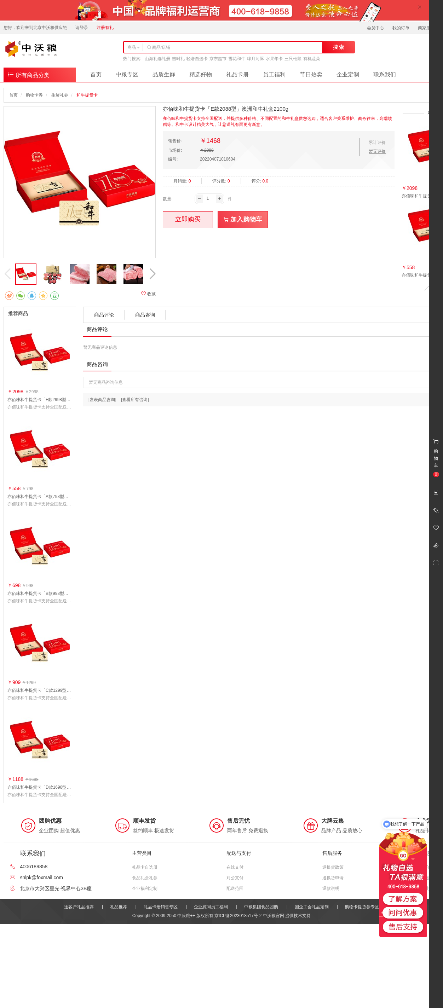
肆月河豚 (255, 58)
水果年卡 (274, 58)
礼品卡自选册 (144, 867)
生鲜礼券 (59, 95)
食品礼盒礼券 (144, 877)
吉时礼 (178, 58)
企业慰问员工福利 (211, 906)
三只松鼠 (292, 58)
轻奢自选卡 (197, 58)
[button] (152, 274)
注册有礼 (105, 27)
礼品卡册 (237, 74)
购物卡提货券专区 (362, 906)
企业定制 (347, 74)
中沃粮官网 (273, 915)
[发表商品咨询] (102, 399)
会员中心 (375, 27)
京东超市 (217, 58)
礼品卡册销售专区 (161, 906)
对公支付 (234, 877)
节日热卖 (311, 74)
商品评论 (104, 315)
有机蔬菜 (311, 58)
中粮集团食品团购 (261, 906)
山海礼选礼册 (157, 58)
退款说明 (330, 888)
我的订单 (400, 27)
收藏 (148, 293)
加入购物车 (243, 219)
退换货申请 (333, 877)
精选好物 (200, 74)
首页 (96, 74)
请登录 (81, 27)
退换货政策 (333, 867)
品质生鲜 (164, 74)
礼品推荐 (118, 906)
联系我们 (384, 74)
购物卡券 (34, 95)
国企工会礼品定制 (312, 906)
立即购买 (188, 219)
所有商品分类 (28, 74)
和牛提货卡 (87, 95)
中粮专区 (127, 74)
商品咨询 (145, 315)
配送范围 (234, 888)
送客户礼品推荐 (79, 906)
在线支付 (234, 867)
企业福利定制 (144, 888)
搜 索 (338, 47)
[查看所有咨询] (135, 399)
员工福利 (274, 74)
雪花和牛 (236, 58)
